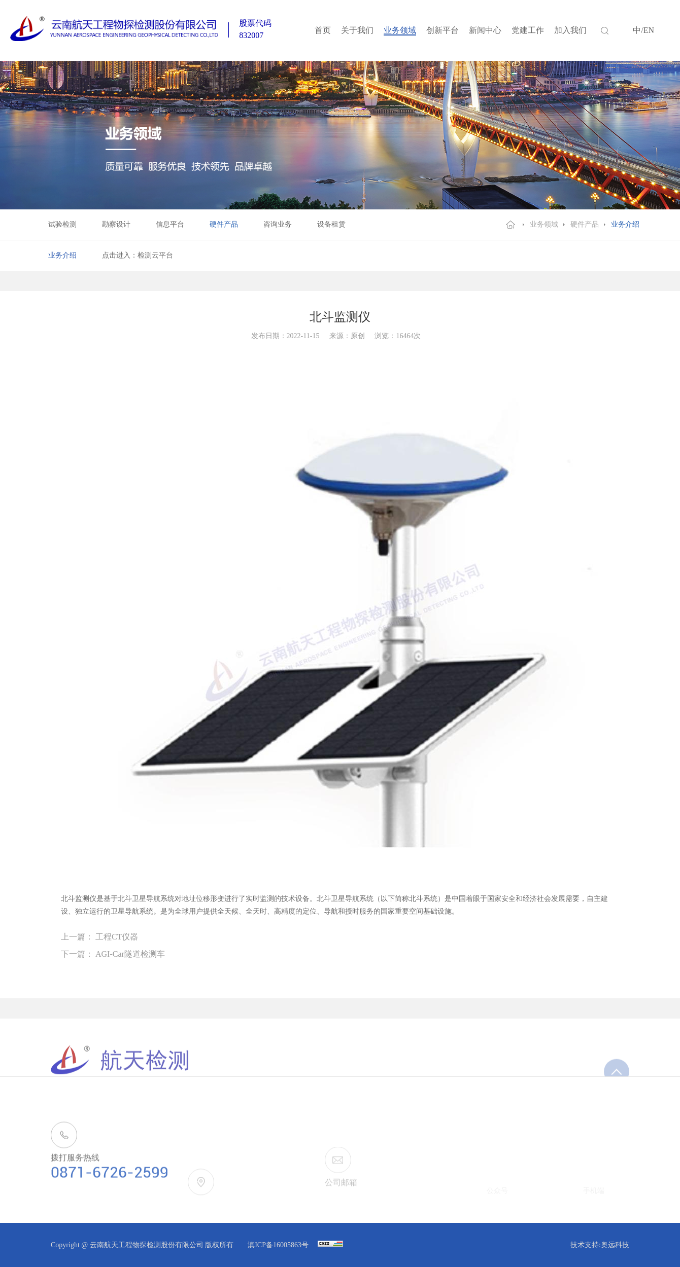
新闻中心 (485, 30)
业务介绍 (625, 224)
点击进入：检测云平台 (137, 255)
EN (648, 30)
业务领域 (400, 30)
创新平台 (442, 30)
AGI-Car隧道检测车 (130, 954)
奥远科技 (615, 1245)
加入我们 (570, 30)
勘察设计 (116, 224)
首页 (323, 30)
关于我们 (357, 30)
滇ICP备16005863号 (279, 1245)
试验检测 (62, 224)
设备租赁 (331, 224)
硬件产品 (224, 224)
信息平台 (170, 224)
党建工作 (528, 30)
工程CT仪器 (116, 936)
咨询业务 (277, 224)
